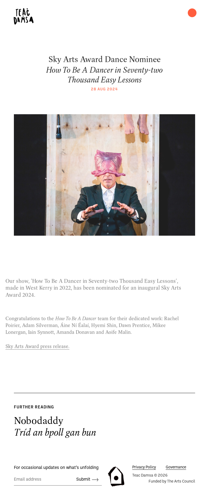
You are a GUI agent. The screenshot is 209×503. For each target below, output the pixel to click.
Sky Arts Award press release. (37, 351)
